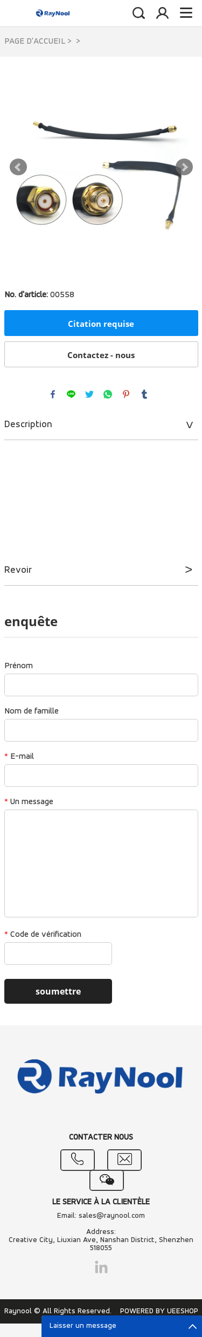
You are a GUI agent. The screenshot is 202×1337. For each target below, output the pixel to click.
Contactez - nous (101, 354)
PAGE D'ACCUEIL (34, 41)
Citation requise (101, 323)
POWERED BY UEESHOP (159, 1311)
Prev (18, 167)
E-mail (19, 756)
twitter (89, 394)
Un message (28, 802)
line (71, 394)
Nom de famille (31, 711)
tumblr (144, 394)
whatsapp (107, 394)
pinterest (126, 394)
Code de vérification (42, 934)
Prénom (18, 666)
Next (184, 167)
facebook (52, 394)
